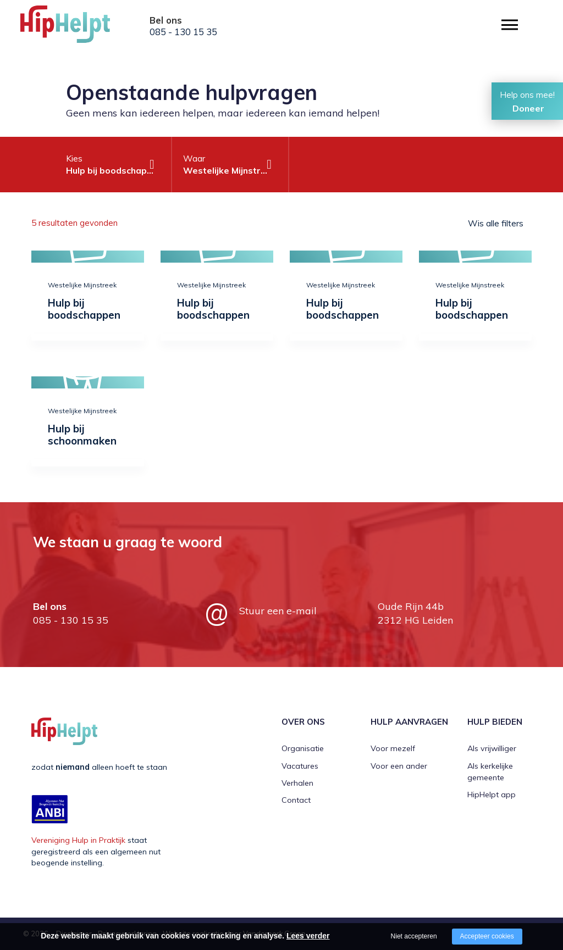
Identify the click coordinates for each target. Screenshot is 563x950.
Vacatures (300, 766)
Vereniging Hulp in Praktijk (78, 840)
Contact (296, 800)
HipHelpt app (491, 794)
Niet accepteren (414, 936)
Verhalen (297, 783)
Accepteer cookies (487, 936)
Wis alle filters (495, 223)
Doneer (528, 108)
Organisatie (303, 748)
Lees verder (308, 935)
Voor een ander (399, 766)
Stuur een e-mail (278, 610)
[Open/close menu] (509, 25)
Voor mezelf (393, 748)
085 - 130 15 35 (183, 31)
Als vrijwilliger (491, 748)
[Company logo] (75, 27)
